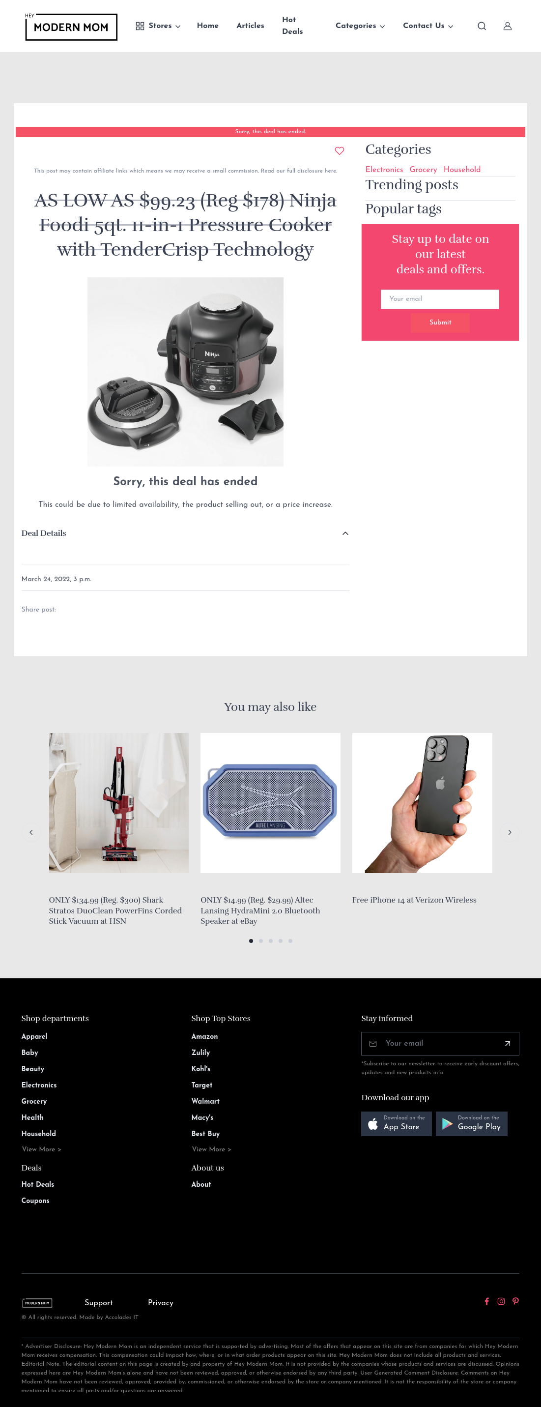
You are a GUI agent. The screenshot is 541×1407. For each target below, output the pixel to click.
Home (208, 26)
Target (202, 1085)
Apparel (35, 1037)
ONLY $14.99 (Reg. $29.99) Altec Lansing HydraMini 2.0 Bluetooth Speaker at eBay (260, 910)
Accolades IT (122, 1317)
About (201, 1185)
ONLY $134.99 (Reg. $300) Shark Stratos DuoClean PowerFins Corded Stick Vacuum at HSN (115, 910)
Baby (30, 1053)
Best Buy (206, 1134)
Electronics (384, 170)
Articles (250, 26)
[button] (251, 941)
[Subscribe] (507, 1044)
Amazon (205, 1037)
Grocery (423, 170)
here (329, 171)
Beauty (33, 1069)
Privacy (160, 1303)
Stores (153, 26)
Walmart (206, 1102)
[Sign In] (507, 26)
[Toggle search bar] (482, 26)
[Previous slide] (31, 832)
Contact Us (423, 26)
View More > (42, 1149)
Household (462, 170)
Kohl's (201, 1069)
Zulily (201, 1053)
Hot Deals (292, 26)
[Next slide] (509, 832)
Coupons (36, 1201)
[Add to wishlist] (339, 151)
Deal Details (44, 533)
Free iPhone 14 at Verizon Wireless (414, 900)
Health (33, 1118)
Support (99, 1303)
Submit (440, 322)
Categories (356, 26)
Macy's (203, 1118)
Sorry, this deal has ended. (270, 132)
